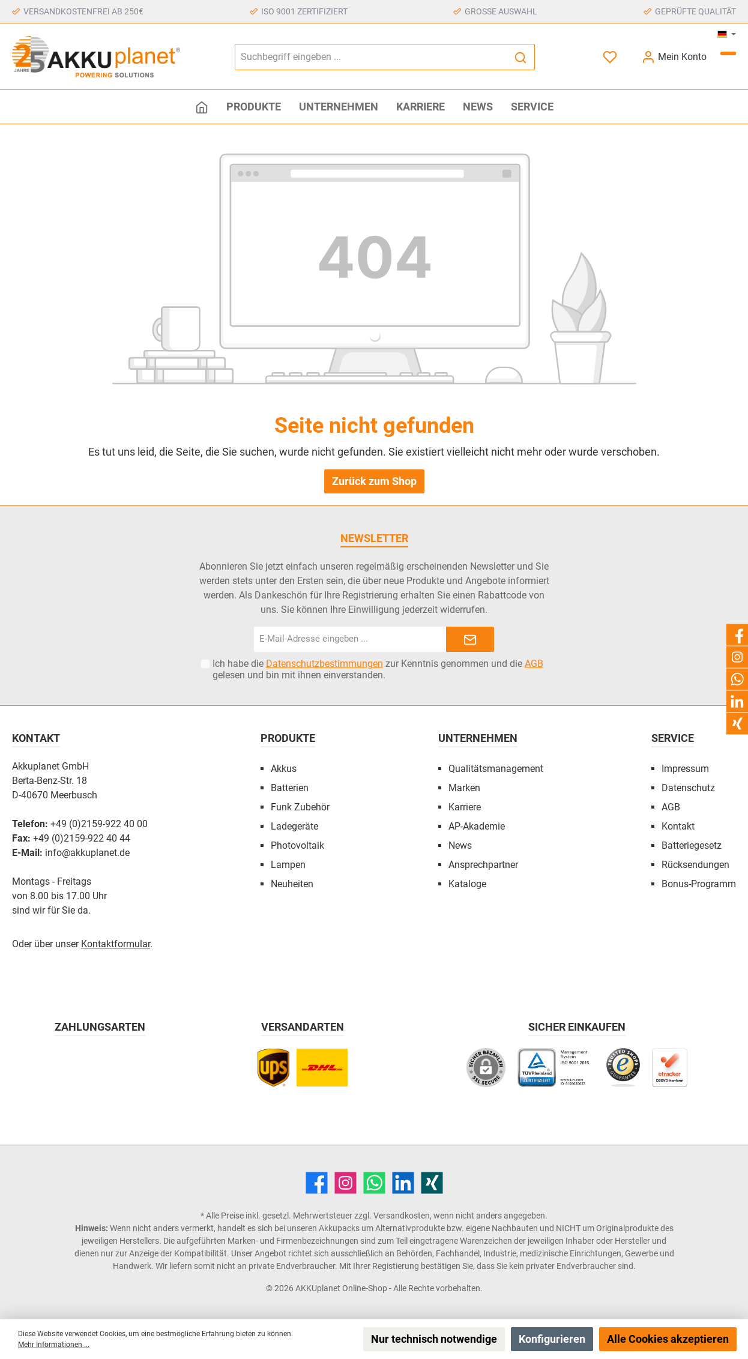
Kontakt (678, 826)
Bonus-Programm (699, 884)
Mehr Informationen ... (53, 1344)
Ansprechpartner (483, 864)
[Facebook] (316, 1182)
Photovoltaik (297, 845)
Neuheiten (292, 884)
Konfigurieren (552, 1339)
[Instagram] (345, 1182)
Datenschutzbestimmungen (324, 663)
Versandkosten (401, 1215)
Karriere (464, 807)
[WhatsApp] (374, 1182)
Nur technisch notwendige (434, 1339)
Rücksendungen (695, 864)
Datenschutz (688, 788)
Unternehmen (477, 738)
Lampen (288, 864)
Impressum (685, 768)
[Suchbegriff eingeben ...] (371, 57)
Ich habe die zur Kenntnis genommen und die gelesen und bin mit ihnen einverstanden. (378, 669)
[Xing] (431, 1182)
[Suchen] (521, 57)
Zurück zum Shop (374, 481)
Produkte (288, 738)
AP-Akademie (476, 826)
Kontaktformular (115, 944)
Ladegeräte (294, 826)
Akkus (284, 768)
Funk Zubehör (300, 807)
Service (672, 738)
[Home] (201, 107)
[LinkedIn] (403, 1182)
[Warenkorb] (728, 53)
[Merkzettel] (611, 56)
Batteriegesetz (692, 845)
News (460, 845)
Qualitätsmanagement (495, 768)
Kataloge (467, 884)
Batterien (290, 788)
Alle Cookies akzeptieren (668, 1339)
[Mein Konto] (673, 56)
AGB (534, 663)
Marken (464, 788)
